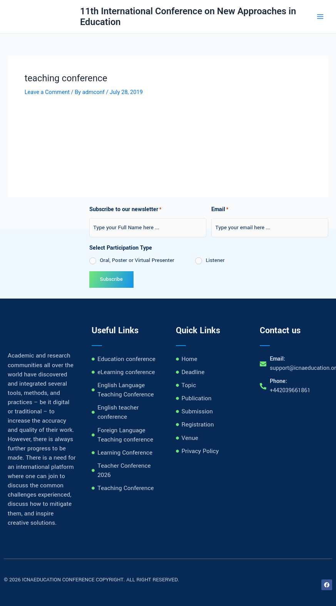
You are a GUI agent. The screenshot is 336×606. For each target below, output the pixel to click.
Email (219, 210)
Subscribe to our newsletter (125, 210)
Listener (215, 260)
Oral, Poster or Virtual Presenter (137, 260)
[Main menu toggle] (320, 16)
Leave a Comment (47, 92)
